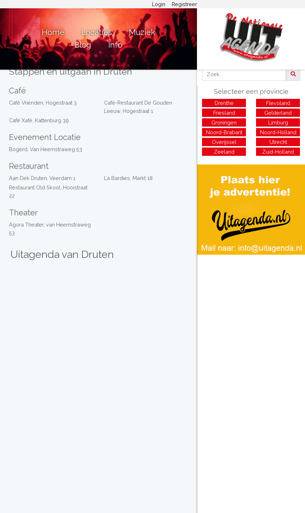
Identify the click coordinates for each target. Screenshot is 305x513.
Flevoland (278, 103)
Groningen (224, 122)
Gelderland (278, 113)
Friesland (224, 113)
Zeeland (224, 152)
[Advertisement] (251, 305)
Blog (83, 44)
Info (115, 44)
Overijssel (224, 142)
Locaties (96, 32)
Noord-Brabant (224, 132)
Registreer (184, 4)
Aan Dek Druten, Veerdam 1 (42, 178)
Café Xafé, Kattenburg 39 (39, 120)
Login (158, 4)
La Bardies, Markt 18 (128, 178)
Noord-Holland (278, 132)
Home (53, 32)
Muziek (142, 32)
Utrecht (278, 142)
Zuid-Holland (278, 152)
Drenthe (224, 103)
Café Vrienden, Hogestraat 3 (43, 103)
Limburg (278, 122)
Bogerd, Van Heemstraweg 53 (45, 149)
